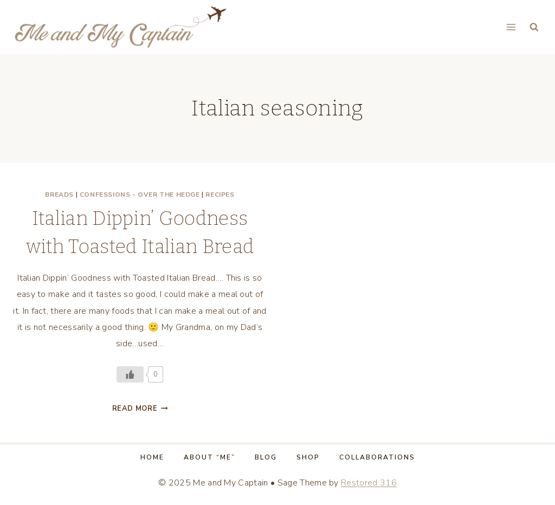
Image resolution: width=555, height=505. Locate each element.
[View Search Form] (534, 27)
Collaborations (377, 457)
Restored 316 (369, 483)
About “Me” (209, 457)
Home (152, 457)
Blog (266, 457)
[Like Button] (130, 374)
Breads (59, 194)
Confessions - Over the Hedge (140, 194)
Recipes (219, 194)
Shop (308, 457)
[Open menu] (511, 26)
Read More (140, 408)
